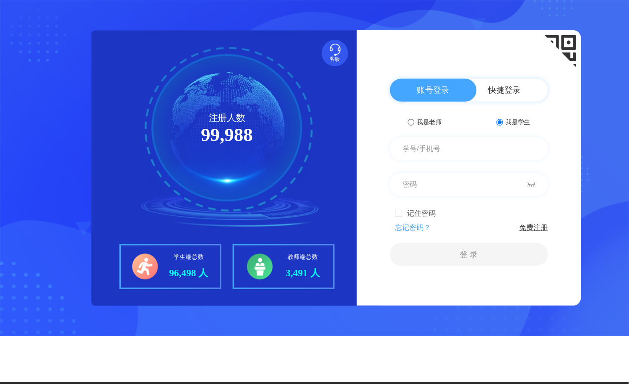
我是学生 (513, 121)
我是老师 (424, 121)
